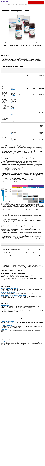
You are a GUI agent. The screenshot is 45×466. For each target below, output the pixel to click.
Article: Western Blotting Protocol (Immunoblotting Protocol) (13, 295)
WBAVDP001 (13, 95)
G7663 (12, 140)
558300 (12, 102)
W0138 (12, 108)
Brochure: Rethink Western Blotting (8, 292)
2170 (12, 133)
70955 (12, 126)
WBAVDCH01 (13, 82)
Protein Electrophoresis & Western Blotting (10, 7)
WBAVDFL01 (13, 89)
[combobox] (22, 4)
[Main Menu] (1, 1)
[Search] (43, 4)
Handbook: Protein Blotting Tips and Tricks (9, 288)
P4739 (12, 121)
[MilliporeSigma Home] (5, 1)
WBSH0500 (13, 77)
